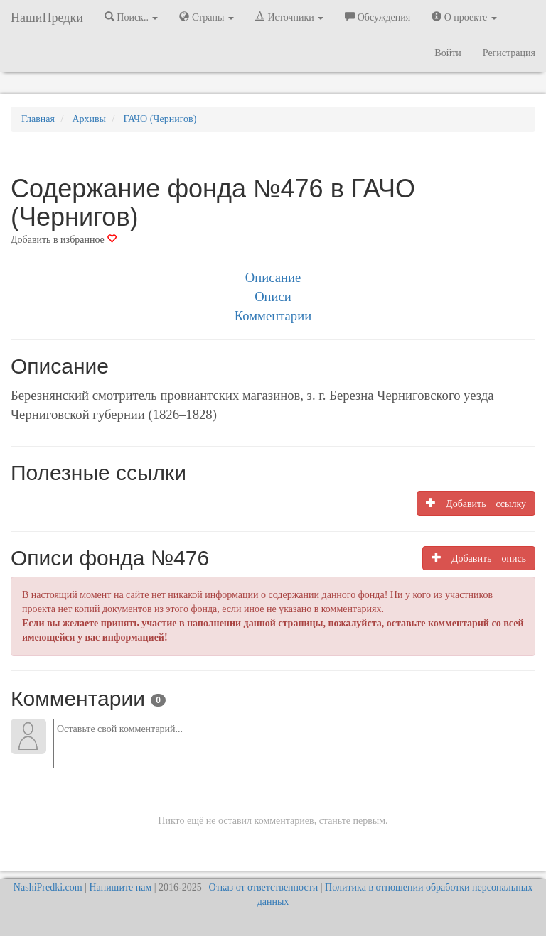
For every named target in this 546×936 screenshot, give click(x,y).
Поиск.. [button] (132, 17)
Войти (447, 53)
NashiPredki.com (48, 887)
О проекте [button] (464, 17)
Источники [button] (289, 17)
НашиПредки (47, 18)
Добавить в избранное (64, 239)
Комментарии (273, 315)
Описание (273, 277)
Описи (273, 296)
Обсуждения (377, 17)
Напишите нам (121, 887)
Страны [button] (206, 17)
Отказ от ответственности (263, 887)
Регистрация (509, 53)
